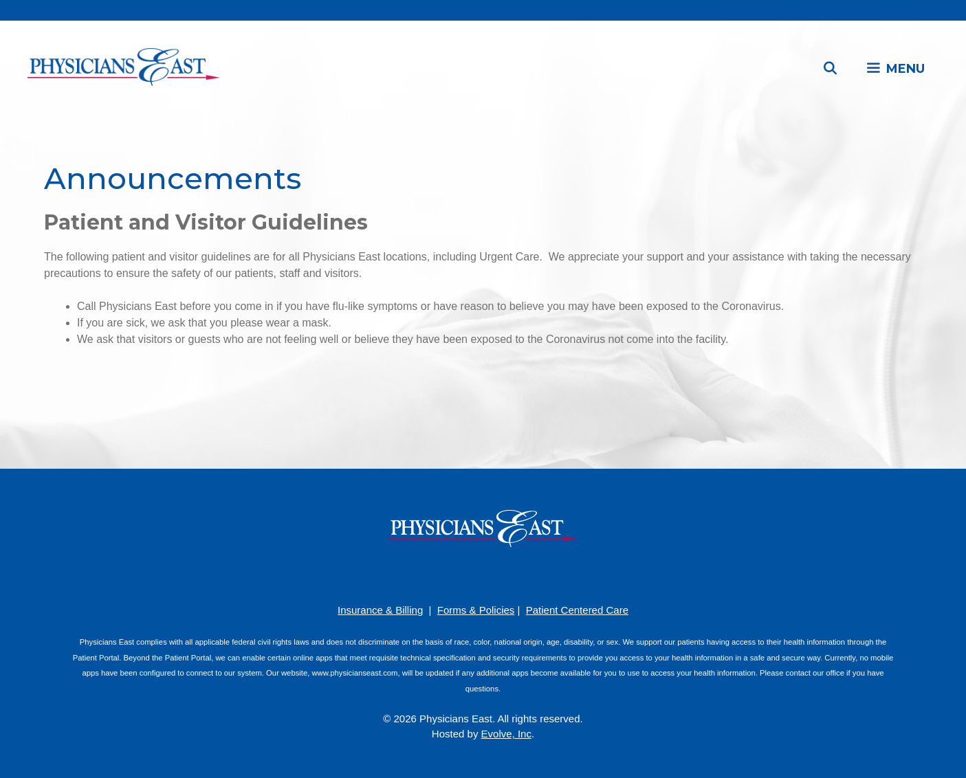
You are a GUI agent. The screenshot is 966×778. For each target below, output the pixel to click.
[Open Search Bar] (830, 68)
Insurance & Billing (380, 610)
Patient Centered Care (577, 610)
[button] (895, 68)
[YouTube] (483, 574)
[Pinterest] (462, 574)
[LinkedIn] (504, 574)
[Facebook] (442, 574)
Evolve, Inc (506, 734)
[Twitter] (524, 574)
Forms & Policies (476, 610)
